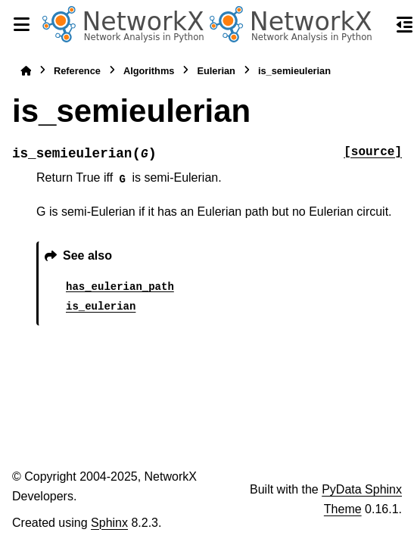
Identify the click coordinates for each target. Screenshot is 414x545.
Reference (77, 70)
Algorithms (149, 70)
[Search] (378, 25)
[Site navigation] (21, 24)
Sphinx (109, 522)
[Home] (25, 71)
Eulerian (216, 70)
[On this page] (405, 24)
